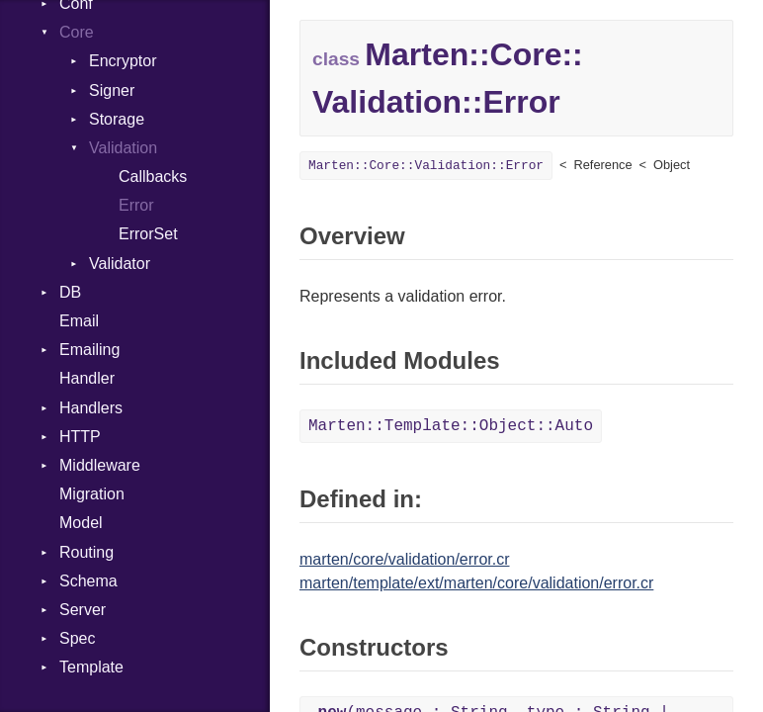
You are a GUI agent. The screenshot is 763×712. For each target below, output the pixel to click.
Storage (116, 119)
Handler (87, 378)
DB (70, 292)
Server (82, 609)
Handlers (91, 408)
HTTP (80, 436)
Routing (86, 552)
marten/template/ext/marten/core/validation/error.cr (476, 583)
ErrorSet (148, 233)
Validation (123, 147)
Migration (92, 494)
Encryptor (122, 60)
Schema (88, 581)
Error (136, 205)
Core (76, 32)
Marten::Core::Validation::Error (426, 165)
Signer (111, 90)
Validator (119, 263)
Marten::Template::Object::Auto (450, 426)
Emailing (89, 349)
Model (81, 522)
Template (91, 667)
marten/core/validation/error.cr (404, 559)
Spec (77, 638)
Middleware (99, 465)
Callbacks (153, 176)
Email (79, 320)
